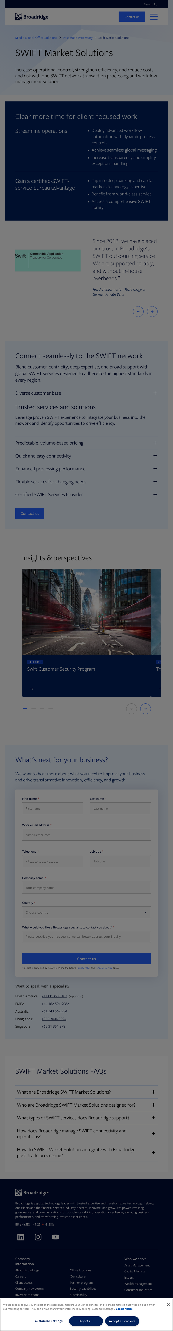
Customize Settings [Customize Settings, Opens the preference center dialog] (49, 1321)
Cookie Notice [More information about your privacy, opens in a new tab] (124, 1309)
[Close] (168, 1304)
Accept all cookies (122, 1321)
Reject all (86, 1321)
